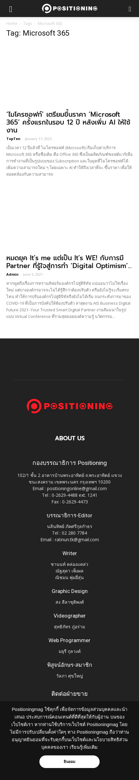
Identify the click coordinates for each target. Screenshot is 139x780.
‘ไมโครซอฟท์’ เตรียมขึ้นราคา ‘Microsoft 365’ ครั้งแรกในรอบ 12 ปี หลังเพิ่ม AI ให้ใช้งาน (68, 122)
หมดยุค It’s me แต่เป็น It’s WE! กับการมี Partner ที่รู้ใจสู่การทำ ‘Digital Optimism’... (69, 262)
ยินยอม (70, 761)
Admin (12, 274)
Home (11, 23)
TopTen (13, 138)
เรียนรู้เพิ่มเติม (84, 747)
